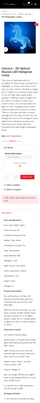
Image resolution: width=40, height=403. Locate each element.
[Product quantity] (11, 177)
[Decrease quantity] (6, 177)
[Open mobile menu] (31, 4)
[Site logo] (10, 4)
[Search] (24, 4)
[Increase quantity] (15, 177)
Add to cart (27, 177)
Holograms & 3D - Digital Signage (16, 14)
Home (4, 11)
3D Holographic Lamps (12, 17)
